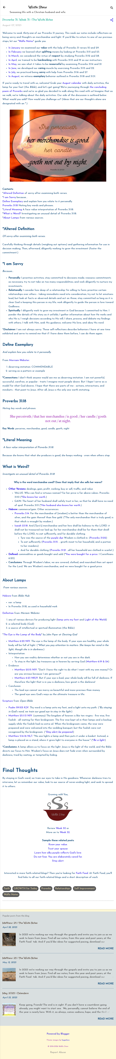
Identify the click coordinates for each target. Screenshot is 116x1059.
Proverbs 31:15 (50, 542)
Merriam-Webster (19, 360)
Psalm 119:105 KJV (18, 707)
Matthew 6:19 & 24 (97, 661)
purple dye (57, 538)
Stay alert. (58, 861)
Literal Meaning (12, 209)
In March (13, 56)
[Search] (112, 8)
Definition (8, 613)
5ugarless (65, 1040)
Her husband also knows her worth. (61, 505)
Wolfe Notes (26, 41)
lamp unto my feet (68, 619)
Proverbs (46, 888)
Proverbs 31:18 (10, 205)
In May (12, 64)
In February (14, 52)
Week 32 (65, 832)
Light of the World (95, 619)
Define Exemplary (12, 201)
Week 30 (61, 828)
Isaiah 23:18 (21, 525)
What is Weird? (12, 213)
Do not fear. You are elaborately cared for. (58, 857)
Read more (106, 948)
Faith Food (82, 873)
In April (12, 60)
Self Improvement (84, 888)
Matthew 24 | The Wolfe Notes (19, 922)
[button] (112, 20)
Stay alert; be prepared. (59, 732)
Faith (7, 888)
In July (11, 72)
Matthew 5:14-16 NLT (20, 736)
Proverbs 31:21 (58, 550)
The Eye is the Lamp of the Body (22, 634)
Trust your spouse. (58, 848)
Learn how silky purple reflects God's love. (58, 852)
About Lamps (11, 218)
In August (13, 76)
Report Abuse (58, 1052)
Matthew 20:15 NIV (25, 669)
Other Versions (16, 489)
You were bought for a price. (82, 554)
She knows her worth (33, 497)
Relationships (62, 888)
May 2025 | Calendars (15, 993)
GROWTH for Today (25, 888)
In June (12, 68)
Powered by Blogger (58, 1034)
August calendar (71, 83)
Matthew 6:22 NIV (19, 641)
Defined (13, 554)
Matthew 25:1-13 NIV (20, 715)
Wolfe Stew (38, 7)
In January (14, 48)
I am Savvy (9, 197)
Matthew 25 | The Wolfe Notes (20, 958)
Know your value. (58, 844)
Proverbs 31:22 (98, 538)
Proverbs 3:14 (21, 513)
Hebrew (12, 509)
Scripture (7, 701)
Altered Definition (13, 193)
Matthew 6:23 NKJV (26, 678)
